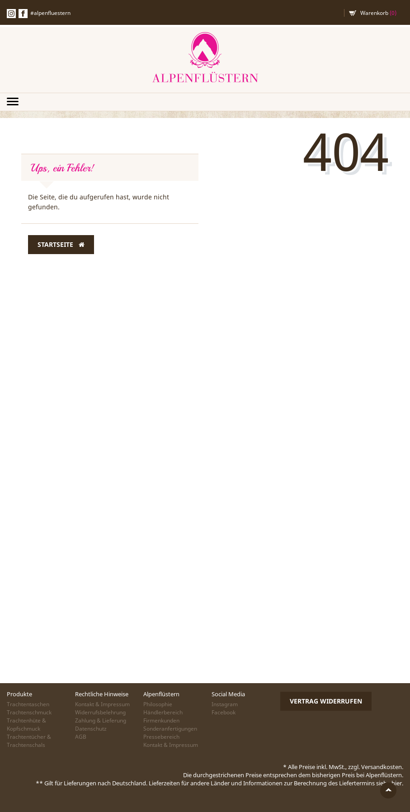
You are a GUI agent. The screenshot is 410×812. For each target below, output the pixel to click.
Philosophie (157, 704)
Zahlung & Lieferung (100, 720)
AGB (80, 737)
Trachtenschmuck (29, 712)
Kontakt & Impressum (102, 704)
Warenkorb (378, 13)
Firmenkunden (161, 720)
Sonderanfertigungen (170, 728)
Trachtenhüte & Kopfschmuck (26, 724)
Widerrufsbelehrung (100, 712)
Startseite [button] (61, 245)
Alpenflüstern (205, 58)
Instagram (225, 704)
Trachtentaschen (28, 704)
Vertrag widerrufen (326, 701)
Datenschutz (91, 728)
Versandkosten (381, 767)
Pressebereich (161, 737)
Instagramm (11, 13)
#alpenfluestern (50, 13)
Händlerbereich (163, 712)
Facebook (23, 13)
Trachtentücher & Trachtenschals (29, 741)
